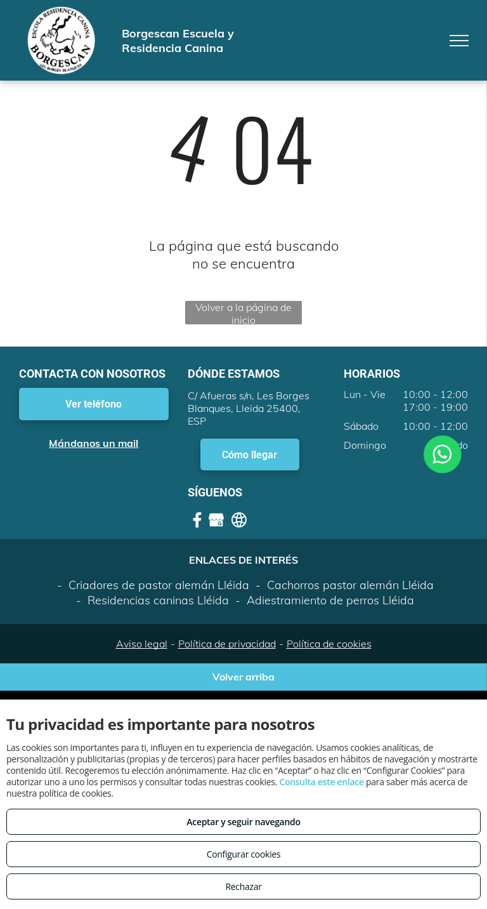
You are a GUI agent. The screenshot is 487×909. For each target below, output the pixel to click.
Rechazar (243, 886)
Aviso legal (141, 643)
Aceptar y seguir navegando (243, 822)
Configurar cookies (244, 854)
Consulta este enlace (321, 782)
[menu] (459, 40)
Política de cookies (329, 643)
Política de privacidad (227, 643)
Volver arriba (243, 676)
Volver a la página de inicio (243, 312)
